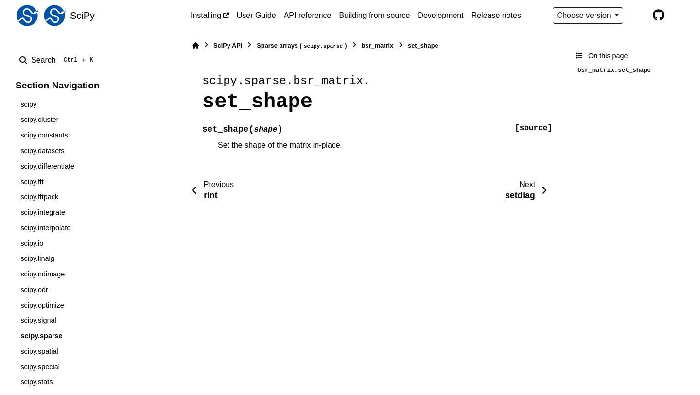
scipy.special (40, 367)
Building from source (374, 15)
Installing (206, 15)
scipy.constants (44, 135)
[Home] (195, 45)
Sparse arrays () (302, 46)
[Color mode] (638, 15)
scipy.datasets (42, 151)
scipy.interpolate (45, 228)
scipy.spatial (39, 351)
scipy (28, 104)
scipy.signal (38, 320)
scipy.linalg (37, 258)
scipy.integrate (42, 212)
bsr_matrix (377, 45)
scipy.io (31, 243)
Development (440, 15)
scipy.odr (34, 289)
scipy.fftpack (39, 197)
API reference (308, 15)
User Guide (256, 15)
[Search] (58, 60)
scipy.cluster (39, 119)
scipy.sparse (41, 336)
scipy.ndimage (42, 274)
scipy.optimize (42, 305)
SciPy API (227, 45)
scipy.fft (31, 182)
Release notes (496, 15)
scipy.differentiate (47, 166)
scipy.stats (36, 382)
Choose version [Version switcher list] (585, 15)
